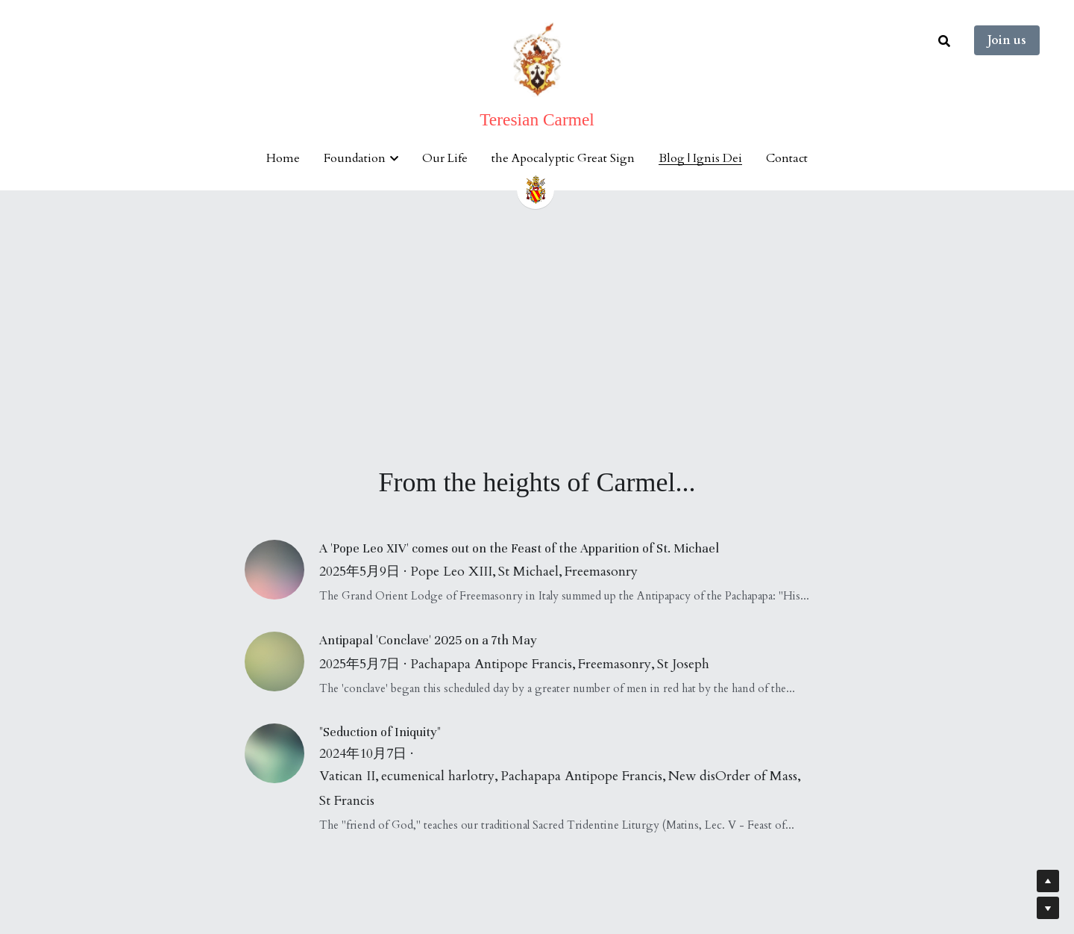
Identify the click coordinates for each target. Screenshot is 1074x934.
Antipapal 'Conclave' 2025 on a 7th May (428, 640)
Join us (1006, 40)
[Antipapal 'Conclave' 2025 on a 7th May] (282, 661)
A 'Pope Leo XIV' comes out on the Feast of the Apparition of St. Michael (519, 548)
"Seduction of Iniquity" (380, 732)
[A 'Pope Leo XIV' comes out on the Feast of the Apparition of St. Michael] (282, 570)
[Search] (944, 41)
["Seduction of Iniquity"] (282, 753)
